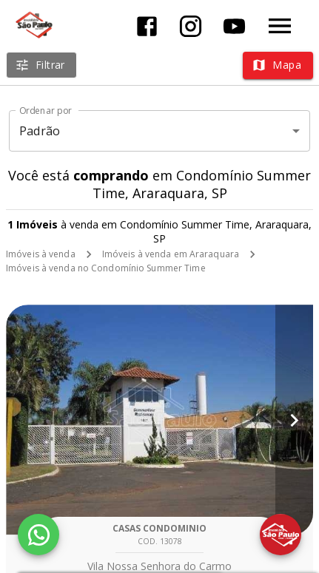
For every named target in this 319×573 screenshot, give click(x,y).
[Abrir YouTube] (234, 26)
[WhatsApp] (38, 534)
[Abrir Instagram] (191, 26)
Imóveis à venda (40, 254)
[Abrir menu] (279, 26)
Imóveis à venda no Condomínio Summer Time (106, 268)
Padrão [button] (39, 131)
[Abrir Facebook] (147, 26)
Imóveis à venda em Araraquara (170, 254)
